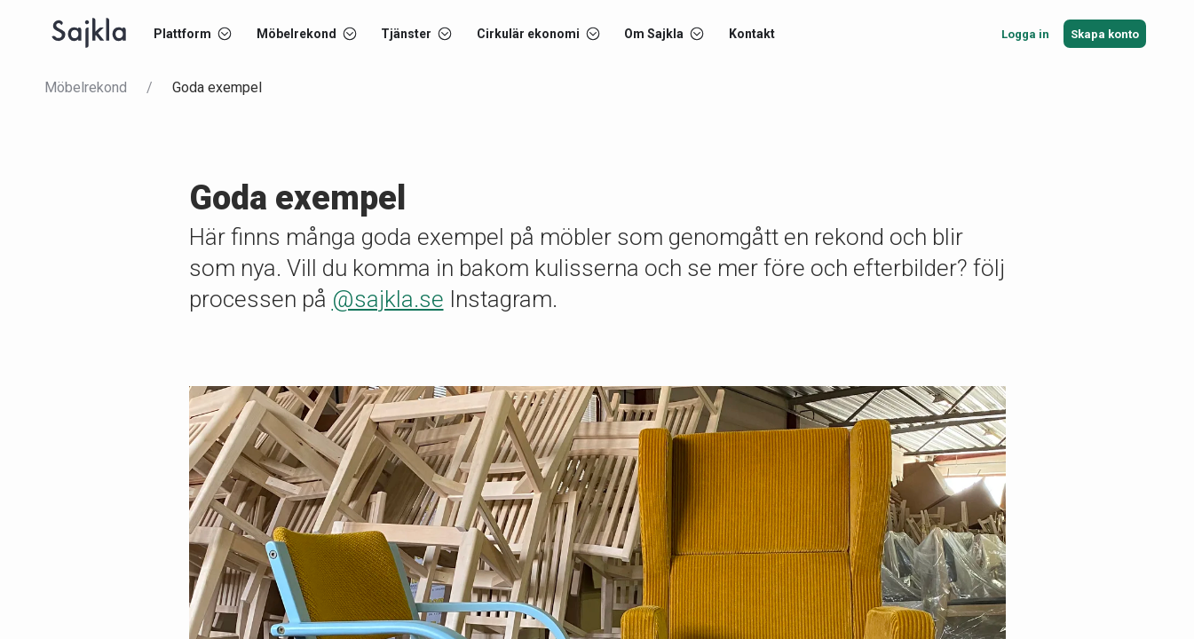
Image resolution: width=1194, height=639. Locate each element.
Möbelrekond (85, 87)
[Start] (88, 34)
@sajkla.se (388, 299)
